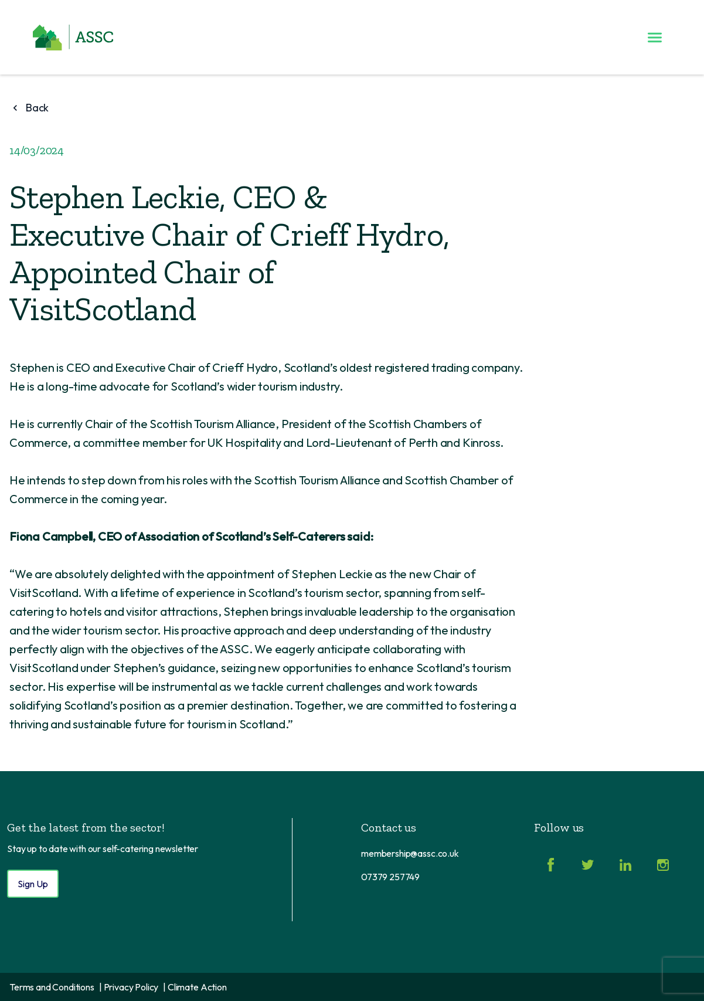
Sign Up (33, 884)
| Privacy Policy (128, 987)
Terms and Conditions (51, 987)
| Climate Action (194, 987)
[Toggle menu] (654, 37)
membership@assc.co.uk (410, 853)
